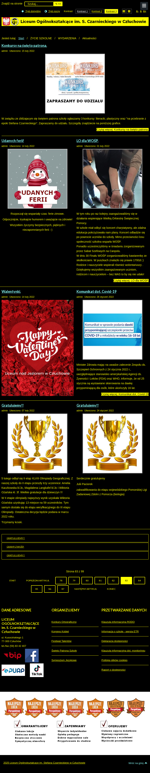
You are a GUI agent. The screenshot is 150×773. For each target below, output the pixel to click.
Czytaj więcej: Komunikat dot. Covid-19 (125, 394)
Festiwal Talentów (61, 641)
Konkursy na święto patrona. (24, 45)
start (12, 580)
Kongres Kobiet (60, 631)
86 (49, 588)
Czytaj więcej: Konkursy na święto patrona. (122, 129)
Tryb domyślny (31, 11)
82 (113, 580)
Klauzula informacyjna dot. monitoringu (123, 650)
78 (61, 580)
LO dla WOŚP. (87, 141)
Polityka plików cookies (115, 660)
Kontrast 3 (111, 11)
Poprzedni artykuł (37, 580)
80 (87, 580)
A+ (144, 11)
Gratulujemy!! (13, 405)
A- (137, 11)
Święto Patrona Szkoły (64, 650)
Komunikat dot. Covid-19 (96, 291)
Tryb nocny (52, 11)
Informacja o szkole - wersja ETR (120, 631)
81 (100, 580)
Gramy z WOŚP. (15, 546)
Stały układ (124, 11)
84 (139, 580)
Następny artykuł (85, 588)
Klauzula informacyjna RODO (118, 621)
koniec (111, 588)
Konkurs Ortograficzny (64, 621)
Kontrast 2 (97, 11)
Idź (58, 4)
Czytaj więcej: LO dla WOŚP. (130, 280)
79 (74, 580)
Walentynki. (11, 291)
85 (36, 588)
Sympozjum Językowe (64, 660)
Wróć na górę (138, 763)
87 (63, 588)
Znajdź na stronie (12, 3)
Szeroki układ (129, 11)
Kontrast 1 (82, 11)
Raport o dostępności (114, 669)
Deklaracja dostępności (115, 641)
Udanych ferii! (13, 141)
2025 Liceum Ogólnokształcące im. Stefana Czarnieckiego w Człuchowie (44, 762)
